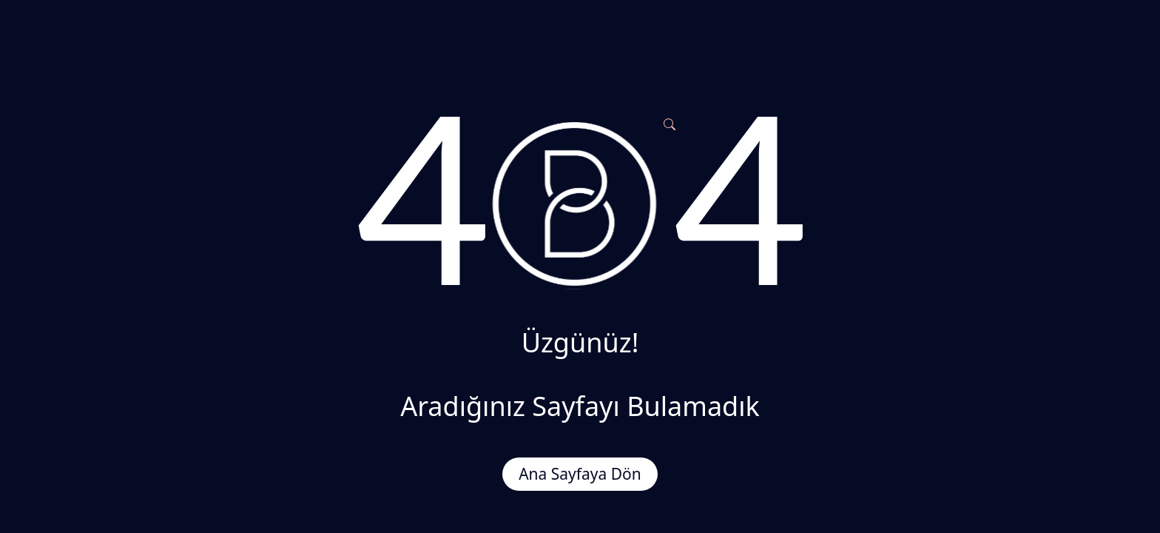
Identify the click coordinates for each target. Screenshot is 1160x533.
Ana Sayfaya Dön (580, 473)
